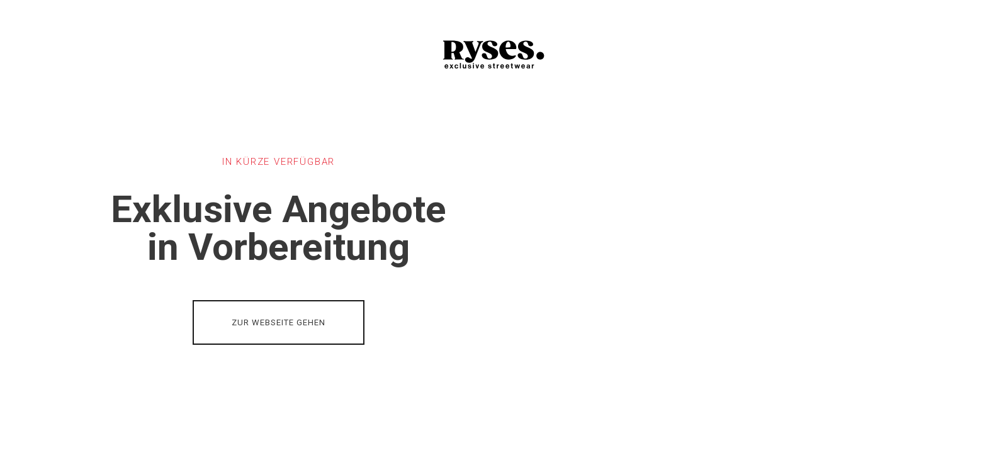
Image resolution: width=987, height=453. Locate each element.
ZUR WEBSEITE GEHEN (278, 322)
